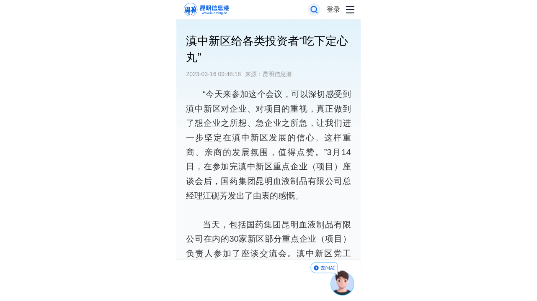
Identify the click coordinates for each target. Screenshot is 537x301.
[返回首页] (206, 10)
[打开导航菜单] (350, 10)
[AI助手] (342, 283)
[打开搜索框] (314, 9)
